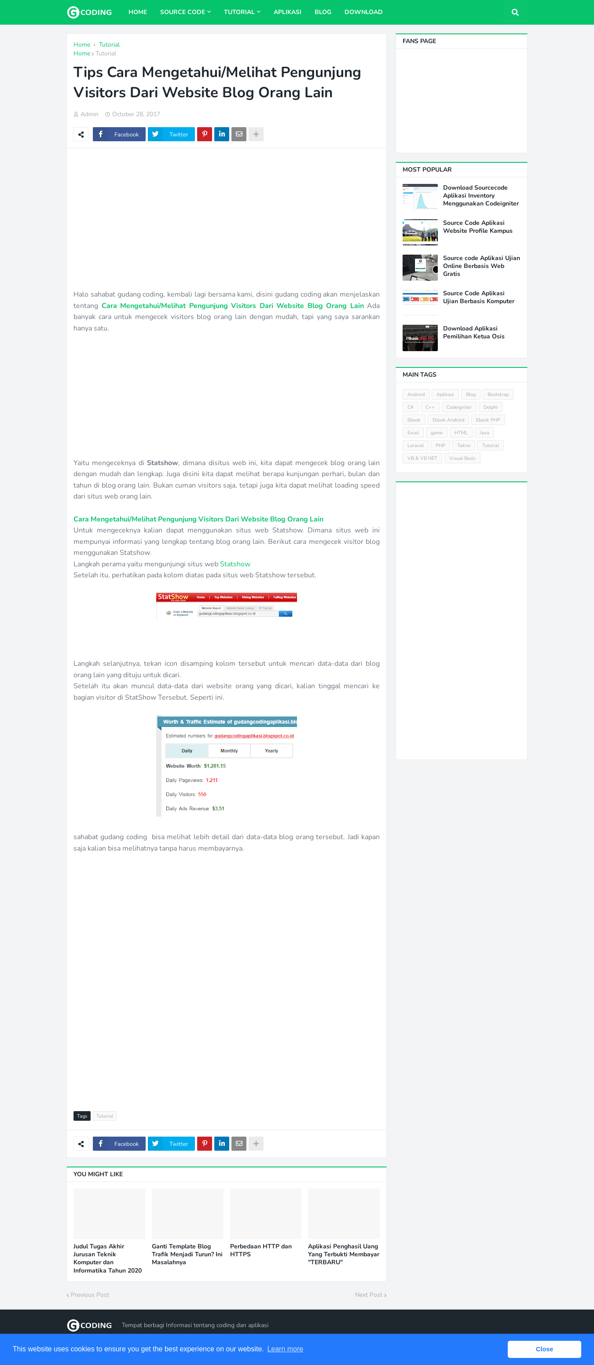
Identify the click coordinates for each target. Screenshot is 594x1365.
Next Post (368, 1295)
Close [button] (544, 1349)
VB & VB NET (422, 458)
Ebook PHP (488, 420)
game (437, 432)
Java (484, 432)
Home (81, 53)
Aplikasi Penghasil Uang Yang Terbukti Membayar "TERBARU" (343, 1254)
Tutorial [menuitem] (239, 12)
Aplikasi (445, 394)
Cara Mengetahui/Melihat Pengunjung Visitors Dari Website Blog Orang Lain (233, 306)
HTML (461, 432)
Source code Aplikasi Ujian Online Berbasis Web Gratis (481, 266)
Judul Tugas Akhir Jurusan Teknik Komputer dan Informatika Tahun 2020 (107, 1259)
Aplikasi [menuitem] (287, 12)
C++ (430, 407)
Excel (413, 432)
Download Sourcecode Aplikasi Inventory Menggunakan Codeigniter (481, 196)
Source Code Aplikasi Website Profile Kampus (478, 227)
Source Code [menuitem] (182, 12)
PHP (440, 445)
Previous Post (90, 1295)
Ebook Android (448, 420)
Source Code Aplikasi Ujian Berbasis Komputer (478, 297)
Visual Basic (462, 458)
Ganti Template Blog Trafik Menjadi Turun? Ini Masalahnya (187, 1254)
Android (416, 394)
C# (410, 407)
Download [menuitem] (364, 12)
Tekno (463, 445)
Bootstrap (498, 394)
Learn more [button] (285, 1349)
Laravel (415, 445)
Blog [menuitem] (323, 12)
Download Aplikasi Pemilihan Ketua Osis (474, 333)
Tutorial (105, 53)
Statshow (235, 564)
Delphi (491, 407)
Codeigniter (459, 407)
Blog (471, 394)
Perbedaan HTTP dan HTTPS (261, 1251)
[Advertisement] (226, 218)
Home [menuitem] (137, 12)
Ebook (414, 420)
